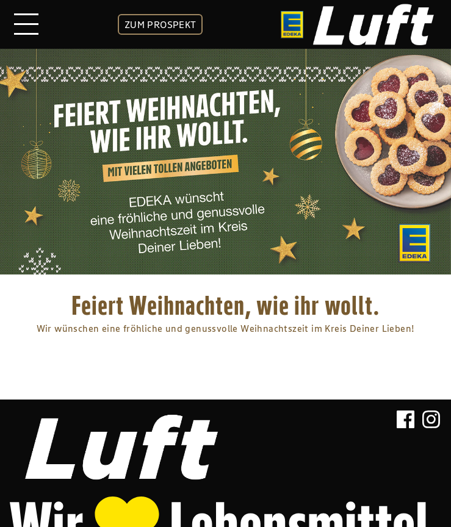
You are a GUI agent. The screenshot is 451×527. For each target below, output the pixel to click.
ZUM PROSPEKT (160, 24)
